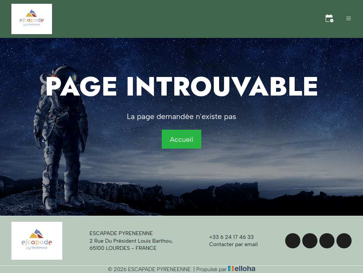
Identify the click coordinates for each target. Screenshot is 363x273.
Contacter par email (229, 244)
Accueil (181, 139)
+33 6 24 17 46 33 (227, 237)
